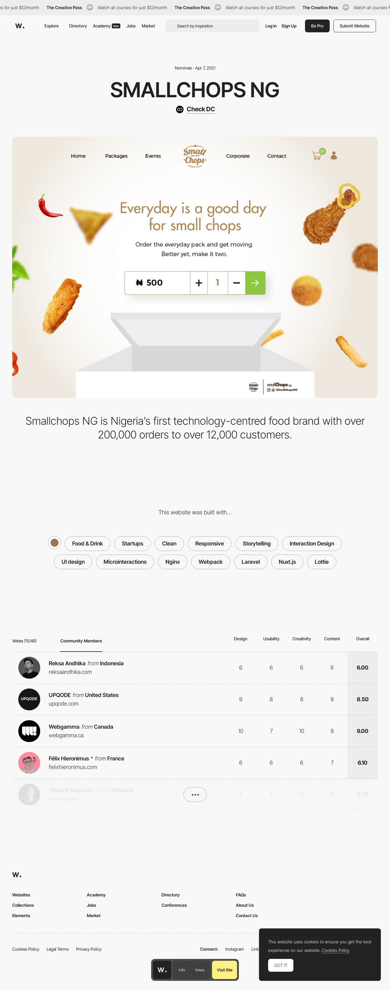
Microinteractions (125, 562)
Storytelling (257, 543)
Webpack (211, 562)
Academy (106, 25)
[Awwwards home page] (162, 970)
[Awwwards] (19, 25)
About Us (245, 905)
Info (182, 969)
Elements (21, 915)
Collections (23, 905)
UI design (73, 562)
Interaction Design (312, 543)
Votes (199, 969)
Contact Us (247, 915)
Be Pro (317, 25)
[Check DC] (195, 109)
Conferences (174, 905)
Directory (78, 25)
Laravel (251, 562)
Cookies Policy (25, 949)
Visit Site (224, 969)
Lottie (322, 562)
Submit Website (355, 25)
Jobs (131, 25)
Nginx (172, 562)
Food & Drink (87, 543)
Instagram (234, 949)
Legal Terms (58, 949)
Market (148, 25)
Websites (21, 894)
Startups (132, 543)
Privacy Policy (88, 949)
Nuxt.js (287, 562)
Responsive (209, 543)
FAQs (241, 894)
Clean (169, 543)
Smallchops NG (195, 89)
